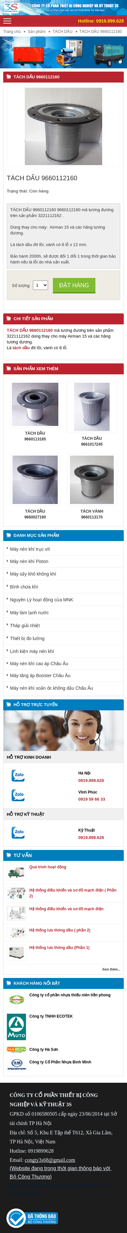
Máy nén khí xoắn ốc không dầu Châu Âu (51, 688)
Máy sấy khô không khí (33, 574)
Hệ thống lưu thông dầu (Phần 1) (59, 947)
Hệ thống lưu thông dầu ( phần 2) (59, 930)
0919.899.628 (110, 21)
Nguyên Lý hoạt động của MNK (41, 599)
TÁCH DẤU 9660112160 (36, 76)
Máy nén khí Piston (29, 561)
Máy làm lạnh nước (29, 612)
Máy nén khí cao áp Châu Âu (39, 663)
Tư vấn (23, 855)
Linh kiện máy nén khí (32, 651)
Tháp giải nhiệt (25, 625)
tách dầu (21, 347)
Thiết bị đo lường (27, 638)
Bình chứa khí (24, 586)
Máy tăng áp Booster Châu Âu (40, 675)
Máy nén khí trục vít (30, 549)
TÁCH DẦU (62, 31)
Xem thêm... (111, 969)
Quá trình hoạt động (47, 867)
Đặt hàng (74, 285)
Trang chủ (12, 31)
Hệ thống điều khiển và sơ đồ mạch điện (66, 909)
